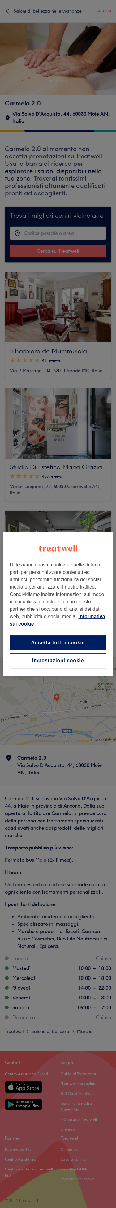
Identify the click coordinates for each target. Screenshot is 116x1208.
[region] (58, 604)
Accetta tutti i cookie (58, 642)
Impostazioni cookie (58, 660)
